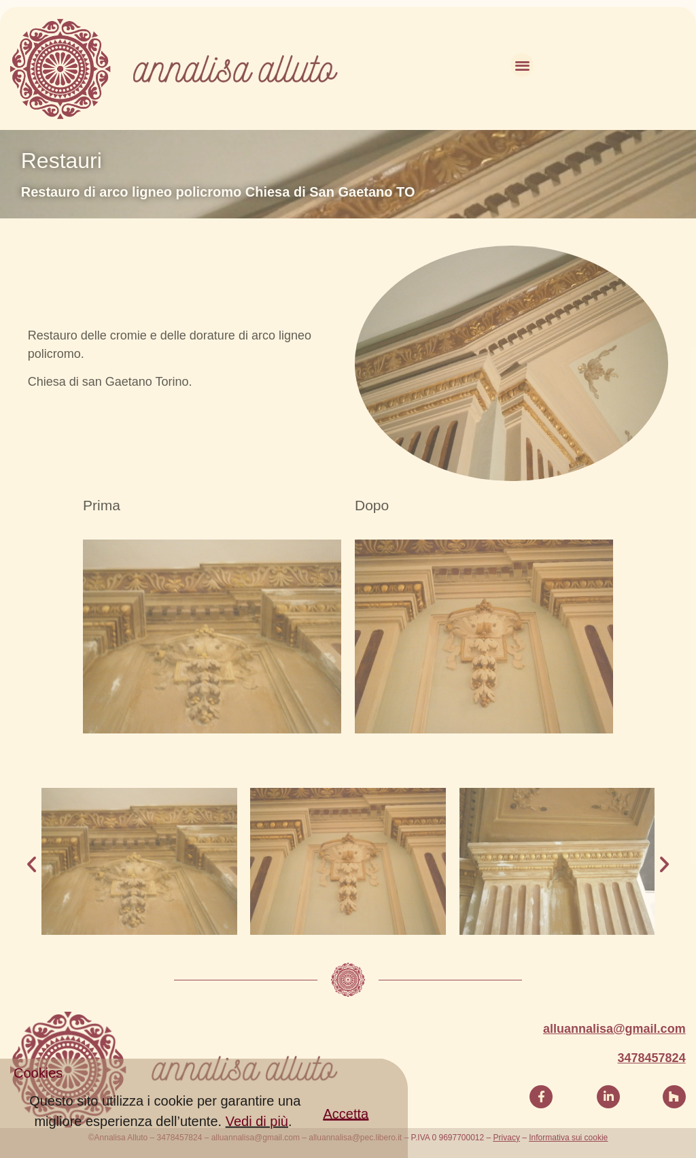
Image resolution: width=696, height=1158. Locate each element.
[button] (346, 1128)
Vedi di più (257, 1134)
